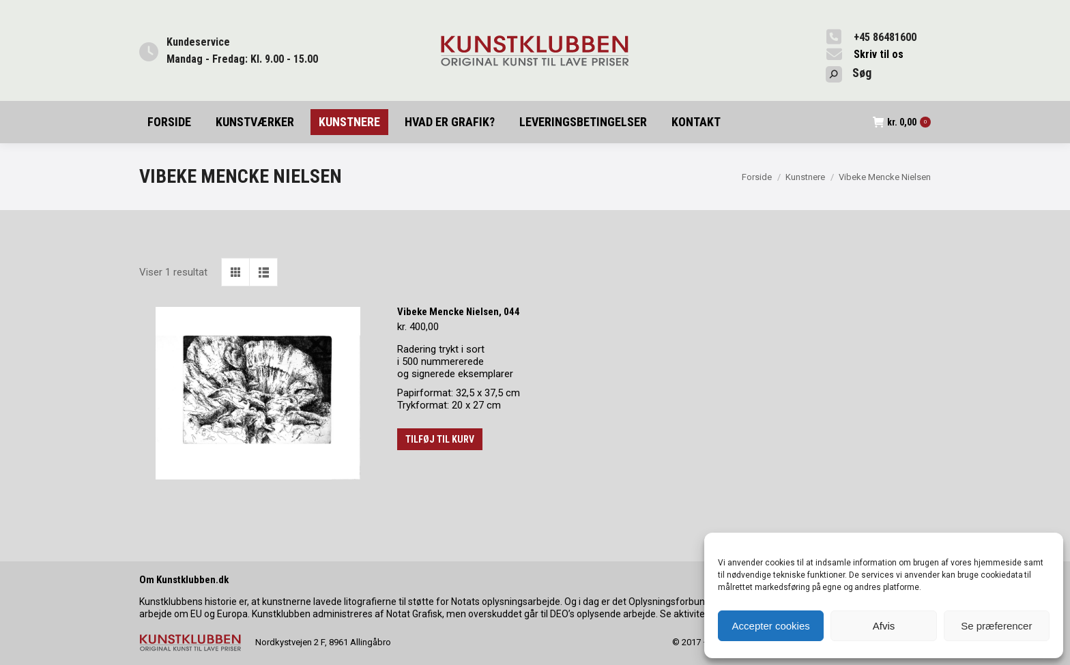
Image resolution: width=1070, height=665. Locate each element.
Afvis (884, 626)
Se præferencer (996, 626)
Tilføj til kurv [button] (439, 439)
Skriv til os (878, 54)
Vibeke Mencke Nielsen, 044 (458, 312)
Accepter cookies (771, 626)
